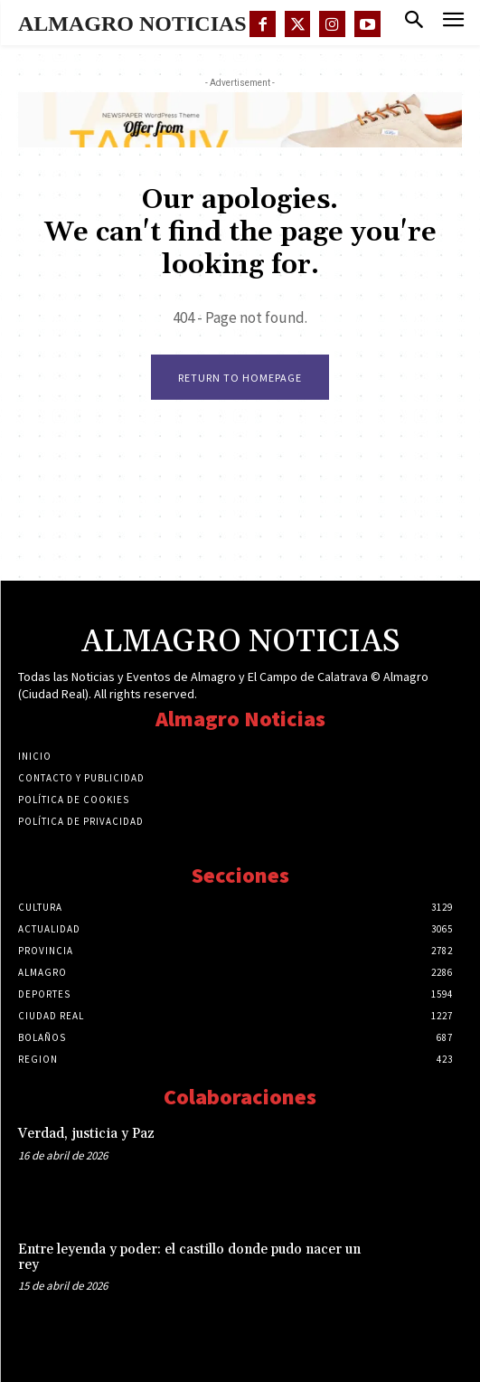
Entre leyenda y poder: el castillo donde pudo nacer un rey (189, 1257)
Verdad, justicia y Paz (86, 1133)
